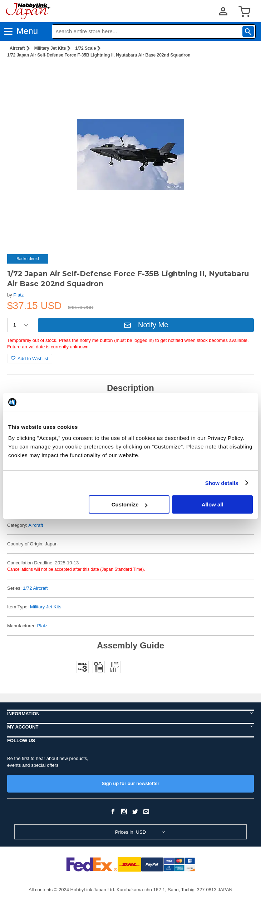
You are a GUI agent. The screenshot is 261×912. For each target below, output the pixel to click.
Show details (221, 483)
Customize (129, 504)
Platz (18, 295)
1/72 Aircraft (35, 588)
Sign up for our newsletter (130, 783)
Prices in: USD (130, 832)
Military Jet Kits (50, 48)
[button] (241, 74)
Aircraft (17, 48)
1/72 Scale (85, 48)
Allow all (212, 504)
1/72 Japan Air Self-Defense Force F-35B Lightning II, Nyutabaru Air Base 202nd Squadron (99, 55)
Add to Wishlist (29, 358)
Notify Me (146, 325)
